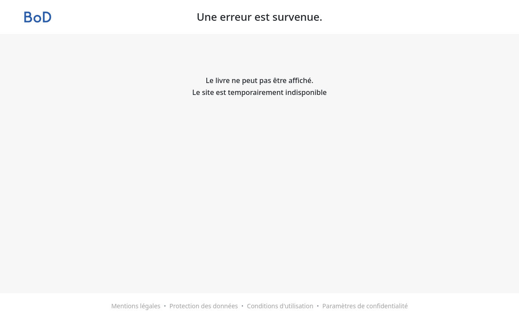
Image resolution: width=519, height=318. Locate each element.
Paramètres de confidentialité (365, 306)
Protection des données (203, 306)
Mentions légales (136, 306)
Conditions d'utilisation (280, 306)
